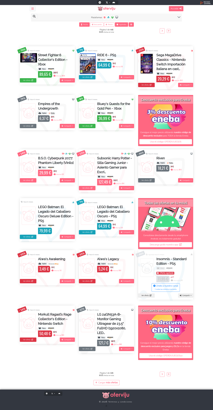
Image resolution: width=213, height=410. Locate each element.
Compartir (67, 80)
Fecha (84, 24)
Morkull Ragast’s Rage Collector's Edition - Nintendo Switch (54, 319)
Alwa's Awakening (51, 259)
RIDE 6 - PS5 (106, 55)
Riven (160, 158)
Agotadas (121, 24)
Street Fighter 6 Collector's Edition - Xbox (52, 59)
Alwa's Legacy (108, 259)
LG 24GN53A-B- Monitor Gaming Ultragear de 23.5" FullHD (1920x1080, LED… (111, 323)
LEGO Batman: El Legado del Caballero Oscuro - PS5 (113, 211)
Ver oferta (28, 80)
